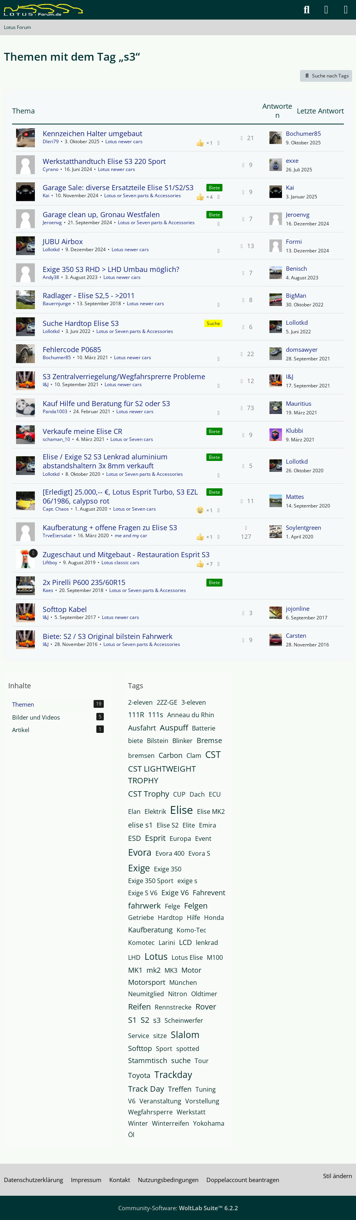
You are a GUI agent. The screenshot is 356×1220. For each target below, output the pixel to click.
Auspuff (174, 727)
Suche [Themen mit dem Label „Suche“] (213, 323)
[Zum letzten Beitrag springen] (275, 137)
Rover (205, 1006)
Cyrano (50, 169)
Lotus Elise (187, 957)
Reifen (139, 1006)
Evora (140, 852)
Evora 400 (169, 853)
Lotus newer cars (124, 141)
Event (203, 838)
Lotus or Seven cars (131, 439)
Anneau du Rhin (190, 715)
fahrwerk (144, 905)
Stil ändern (337, 1176)
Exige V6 (175, 892)
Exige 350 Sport (150, 880)
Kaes (48, 590)
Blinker (182, 740)
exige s (187, 880)
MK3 (170, 970)
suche (181, 1060)
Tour (202, 1060)
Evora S (199, 853)
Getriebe (141, 917)
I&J (46, 384)
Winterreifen (170, 1123)
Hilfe (193, 917)
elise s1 (140, 825)
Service (138, 1035)
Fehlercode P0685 (72, 349)
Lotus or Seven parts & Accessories (142, 195)
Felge (172, 906)
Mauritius (298, 403)
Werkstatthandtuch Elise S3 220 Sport (104, 161)
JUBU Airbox (63, 241)
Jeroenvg (52, 222)
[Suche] (306, 10)
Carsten (296, 635)
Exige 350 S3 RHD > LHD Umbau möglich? (111, 269)
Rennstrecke (173, 1007)
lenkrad (207, 942)
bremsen (141, 755)
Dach (197, 794)
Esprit (155, 838)
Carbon (171, 755)
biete (135, 740)
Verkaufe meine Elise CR (82, 431)
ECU (215, 794)
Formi (294, 241)
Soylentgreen (303, 527)
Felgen (196, 905)
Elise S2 (168, 825)
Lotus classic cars (120, 562)
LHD (134, 957)
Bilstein (157, 740)
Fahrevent (209, 892)
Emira (207, 825)
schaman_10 (56, 439)
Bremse (209, 740)
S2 (145, 1020)
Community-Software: (178, 1208)
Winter (138, 1123)
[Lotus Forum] (43, 10)
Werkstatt (191, 1112)
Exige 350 (167, 869)
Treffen (180, 1089)
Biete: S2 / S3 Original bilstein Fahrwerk (107, 636)
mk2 (153, 970)
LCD (185, 942)
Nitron (177, 994)
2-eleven (140, 702)
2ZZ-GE (167, 702)
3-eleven (193, 702)
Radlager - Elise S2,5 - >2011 (89, 295)
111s (155, 714)
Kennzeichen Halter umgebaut (92, 133)
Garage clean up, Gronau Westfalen (101, 214)
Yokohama (208, 1123)
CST (213, 754)
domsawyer (302, 349)
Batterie (203, 728)
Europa (180, 838)
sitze (160, 1035)
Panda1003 (55, 411)
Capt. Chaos (56, 509)
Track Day (146, 1088)
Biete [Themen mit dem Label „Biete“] (214, 187)
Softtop (140, 1048)
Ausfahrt (142, 727)
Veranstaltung (160, 1101)
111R (136, 714)
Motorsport (146, 982)
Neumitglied (146, 994)
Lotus (156, 956)
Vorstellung (202, 1101)
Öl (131, 1134)
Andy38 (51, 277)
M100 (215, 957)
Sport (164, 1048)
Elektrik (155, 811)
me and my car (131, 535)
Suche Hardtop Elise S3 (81, 323)
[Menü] (346, 10)
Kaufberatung (150, 929)
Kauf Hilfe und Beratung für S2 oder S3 (106, 403)
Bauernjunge (57, 303)
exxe (292, 160)
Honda (214, 917)
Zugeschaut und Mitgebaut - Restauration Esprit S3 (126, 554)
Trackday (173, 1074)
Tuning (205, 1089)
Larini (167, 942)
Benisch (296, 268)
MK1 (135, 970)
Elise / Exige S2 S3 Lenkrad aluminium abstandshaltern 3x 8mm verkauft (105, 461)
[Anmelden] (326, 10)
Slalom (185, 1034)
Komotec (141, 942)
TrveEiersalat (57, 535)
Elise (181, 809)
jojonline (297, 608)
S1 (132, 1020)
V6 (132, 1101)
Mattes (295, 496)
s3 (157, 1020)
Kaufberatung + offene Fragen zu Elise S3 (110, 527)
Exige (139, 868)
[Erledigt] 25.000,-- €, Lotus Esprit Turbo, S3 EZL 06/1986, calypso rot (120, 496)
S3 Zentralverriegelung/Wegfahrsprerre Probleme (124, 376)
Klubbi (294, 430)
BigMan (296, 295)
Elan (134, 811)
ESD (134, 838)
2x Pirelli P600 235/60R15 (84, 582)
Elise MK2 (211, 811)
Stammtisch (147, 1060)
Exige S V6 (142, 893)
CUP (179, 794)
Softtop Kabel (65, 609)
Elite (189, 825)
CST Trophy (148, 793)
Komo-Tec (191, 930)
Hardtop (170, 917)
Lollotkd (51, 249)
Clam (193, 755)
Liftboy (50, 562)
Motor (191, 970)
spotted (187, 1048)
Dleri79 (51, 141)
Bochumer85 (303, 133)
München (183, 982)
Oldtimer (204, 994)
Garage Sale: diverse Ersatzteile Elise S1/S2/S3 (118, 187)
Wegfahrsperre (150, 1112)
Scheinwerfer (183, 1020)
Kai (46, 195)
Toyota (139, 1075)
